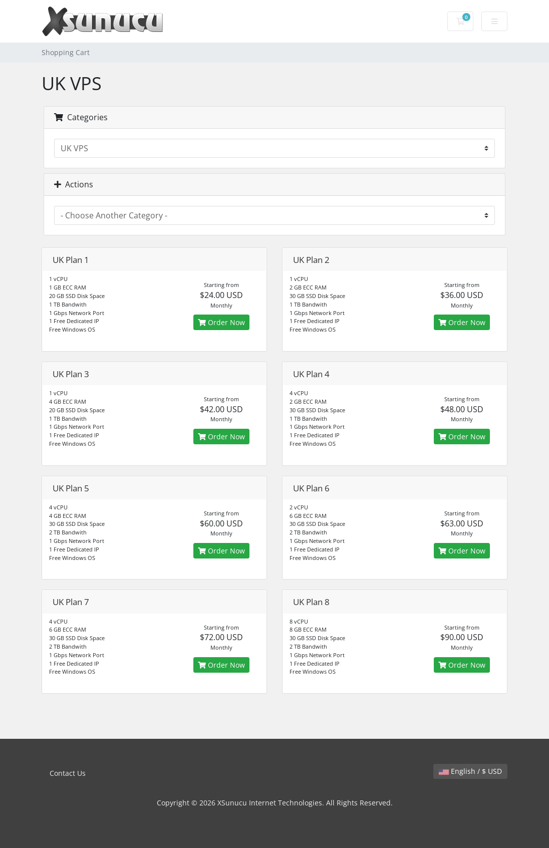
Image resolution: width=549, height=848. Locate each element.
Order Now (221, 322)
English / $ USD (470, 771)
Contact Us (68, 773)
